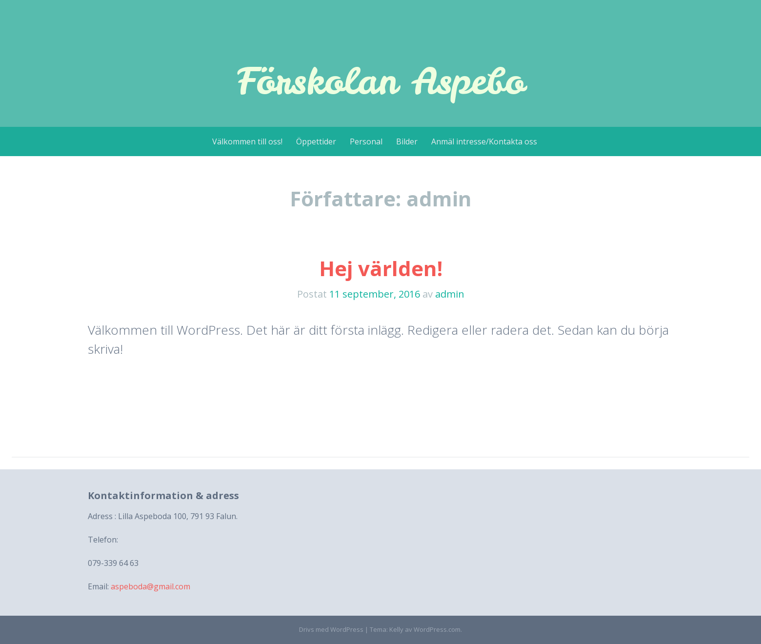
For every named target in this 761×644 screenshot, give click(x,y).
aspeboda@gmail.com (150, 586)
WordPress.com (437, 629)
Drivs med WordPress (331, 629)
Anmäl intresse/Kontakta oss (484, 141)
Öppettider (316, 141)
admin (449, 294)
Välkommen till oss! (247, 141)
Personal (366, 141)
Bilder (407, 141)
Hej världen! (380, 268)
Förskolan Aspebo (380, 81)
